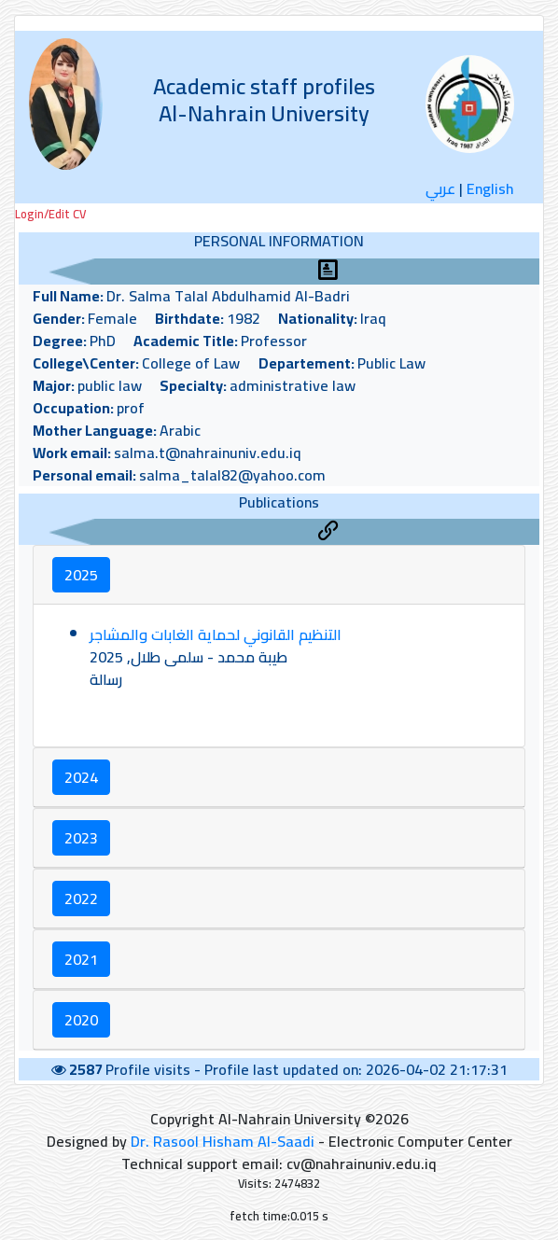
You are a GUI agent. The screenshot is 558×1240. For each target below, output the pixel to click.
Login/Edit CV (50, 214)
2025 (81, 575)
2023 (81, 838)
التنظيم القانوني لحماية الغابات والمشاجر (216, 634)
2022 (81, 899)
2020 (81, 1020)
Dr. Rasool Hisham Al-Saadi (222, 1141)
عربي (440, 188)
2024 (81, 777)
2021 (81, 959)
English (490, 188)
